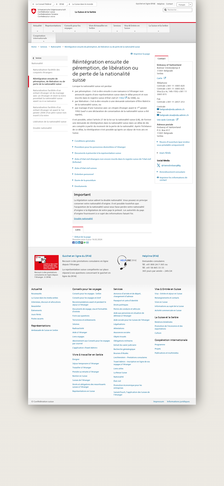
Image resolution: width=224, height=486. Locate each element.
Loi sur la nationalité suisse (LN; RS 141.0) (97, 251)
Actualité (37, 28)
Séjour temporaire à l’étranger (85, 432)
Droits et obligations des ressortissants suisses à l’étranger (88, 453)
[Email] (87, 310)
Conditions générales (85, 141)
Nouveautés (36, 362)
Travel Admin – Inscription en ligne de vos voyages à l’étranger (132, 431)
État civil (117, 449)
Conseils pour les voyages (75, 28)
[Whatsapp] (84, 310)
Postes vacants (37, 387)
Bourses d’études (121, 421)
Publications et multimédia (166, 421)
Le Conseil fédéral (43, 4)
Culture (158, 401)
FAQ (123, 98)
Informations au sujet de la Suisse (169, 374)
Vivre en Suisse (161, 370)
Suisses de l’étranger (81, 448)
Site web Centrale (167, 119)
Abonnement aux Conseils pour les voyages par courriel (91, 410)
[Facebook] (73, 310)
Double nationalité (83, 218)
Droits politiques (121, 373)
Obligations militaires (123, 409)
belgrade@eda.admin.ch (172, 109)
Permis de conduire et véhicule (127, 377)
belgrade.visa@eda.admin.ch (174, 115)
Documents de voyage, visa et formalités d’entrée (89, 378)
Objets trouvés (120, 405)
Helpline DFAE (150, 324)
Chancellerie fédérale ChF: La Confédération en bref (102, 295)
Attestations (119, 396)
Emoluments (81, 186)
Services (117, 28)
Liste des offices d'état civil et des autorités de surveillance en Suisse (110, 275)
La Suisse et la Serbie (158, 28)
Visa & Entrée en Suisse (135, 28)
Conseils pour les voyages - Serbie (86, 362)
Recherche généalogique (124, 417)
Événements (36, 378)
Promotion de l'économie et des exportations (169, 395)
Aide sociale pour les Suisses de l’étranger (132, 388)
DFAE (61, 4)
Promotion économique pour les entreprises (128, 454)
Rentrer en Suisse (79, 444)
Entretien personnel (84, 174)
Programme (160, 413)
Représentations (53, 28)
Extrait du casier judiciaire (125, 413)
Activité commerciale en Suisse (168, 378)
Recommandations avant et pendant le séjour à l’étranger (89, 371)
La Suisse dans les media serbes (44, 366)
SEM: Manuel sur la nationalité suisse (94, 246)
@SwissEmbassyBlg (171, 165)
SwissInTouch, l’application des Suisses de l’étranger (132, 461)
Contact (160, 58)
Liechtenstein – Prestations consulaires (130, 426)
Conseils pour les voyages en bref (86, 366)
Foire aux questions (80, 384)
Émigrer (75, 427)
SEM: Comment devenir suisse (91, 236)
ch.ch (79, 285)
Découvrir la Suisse (85, 280)
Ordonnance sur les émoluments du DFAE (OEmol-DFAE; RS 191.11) (110, 261)
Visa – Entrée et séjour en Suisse (168, 362)
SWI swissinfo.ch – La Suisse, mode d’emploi (98, 290)
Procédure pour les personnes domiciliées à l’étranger (100, 147)
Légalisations (119, 392)
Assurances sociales (122, 401)
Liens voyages (78, 405)
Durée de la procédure (85, 180)
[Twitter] (76, 310)
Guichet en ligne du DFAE (77, 324)
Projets (158, 417)
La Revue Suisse (120, 441)
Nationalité (56, 47)
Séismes (75, 392)
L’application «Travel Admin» (85, 416)
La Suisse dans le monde (82, 4)
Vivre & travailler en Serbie (99, 28)
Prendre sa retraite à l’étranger (85, 440)
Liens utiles (118, 437)
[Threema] (82, 310)
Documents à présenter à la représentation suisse (98, 153)
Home (34, 47)
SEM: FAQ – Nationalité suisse (91, 241)
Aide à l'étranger (79, 401)
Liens (76, 229)
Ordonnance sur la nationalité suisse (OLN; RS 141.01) (103, 256)
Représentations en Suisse (83, 459)
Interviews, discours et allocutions (46, 370)
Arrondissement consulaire (172, 172)
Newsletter (36, 374)
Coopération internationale (44, 38)
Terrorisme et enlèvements (83, 388)
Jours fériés (165, 152)
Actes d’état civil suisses (86, 168)
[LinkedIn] (79, 310)
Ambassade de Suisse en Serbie (44, 398)
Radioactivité (78, 396)
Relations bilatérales (163, 390)
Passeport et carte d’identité (126, 369)
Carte (161, 78)
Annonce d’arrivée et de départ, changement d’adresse (127, 363)
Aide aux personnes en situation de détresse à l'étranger (129, 382)
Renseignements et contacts (167, 366)
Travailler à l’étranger (81, 436)
